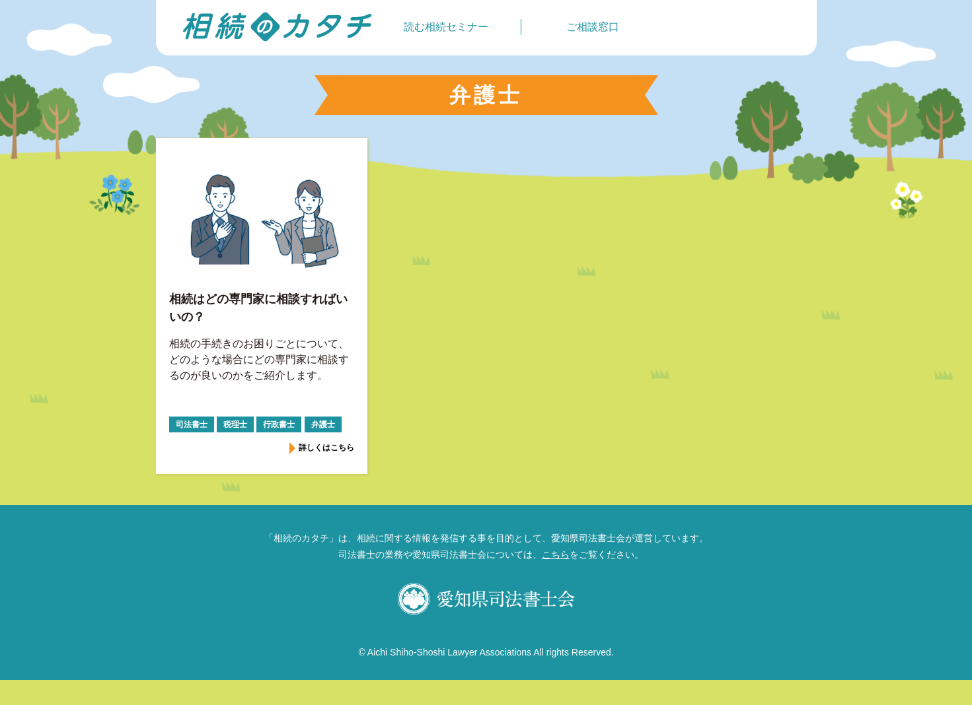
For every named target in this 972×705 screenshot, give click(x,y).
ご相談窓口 (592, 26)
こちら (556, 554)
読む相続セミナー (446, 26)
